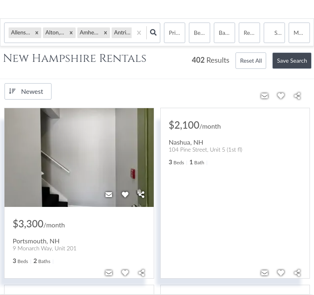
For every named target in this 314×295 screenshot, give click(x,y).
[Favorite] (125, 194)
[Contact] (109, 194)
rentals (252, 32)
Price (175, 32)
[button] (36, 32)
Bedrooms (202, 32)
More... (302, 32)
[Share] (141, 194)
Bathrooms (227, 32)
